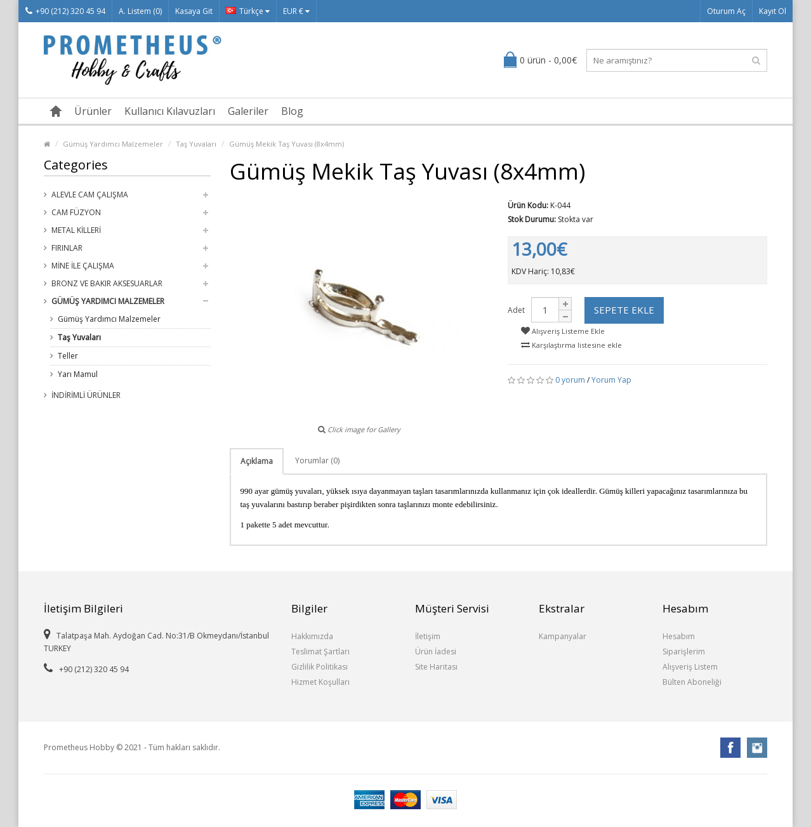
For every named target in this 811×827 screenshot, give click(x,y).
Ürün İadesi (435, 651)
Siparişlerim (684, 651)
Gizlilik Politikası (319, 666)
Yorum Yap (611, 379)
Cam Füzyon (76, 212)
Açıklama (257, 461)
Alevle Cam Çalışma (89, 194)
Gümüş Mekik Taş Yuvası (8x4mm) (286, 144)
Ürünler (93, 111)
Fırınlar (66, 247)
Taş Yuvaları (196, 144)
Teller (68, 355)
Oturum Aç (726, 11)
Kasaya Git (194, 11)
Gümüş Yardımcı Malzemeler (113, 144)
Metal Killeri (76, 230)
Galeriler (248, 111)
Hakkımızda (312, 636)
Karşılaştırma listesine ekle (571, 345)
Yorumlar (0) (317, 460)
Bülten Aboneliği (692, 682)
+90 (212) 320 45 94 (65, 11)
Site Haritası (436, 666)
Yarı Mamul (78, 374)
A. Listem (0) (140, 11)
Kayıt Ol (772, 11)
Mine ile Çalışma (82, 265)
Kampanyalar (562, 636)
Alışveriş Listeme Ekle (563, 331)
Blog (292, 111)
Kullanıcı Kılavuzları (169, 111)
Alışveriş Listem (690, 666)
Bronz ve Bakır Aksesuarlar (106, 283)
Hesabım (679, 636)
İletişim (427, 636)
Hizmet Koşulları (320, 682)
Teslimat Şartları (320, 651)
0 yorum (570, 379)
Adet (516, 310)
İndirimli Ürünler (86, 395)
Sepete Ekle (624, 309)
